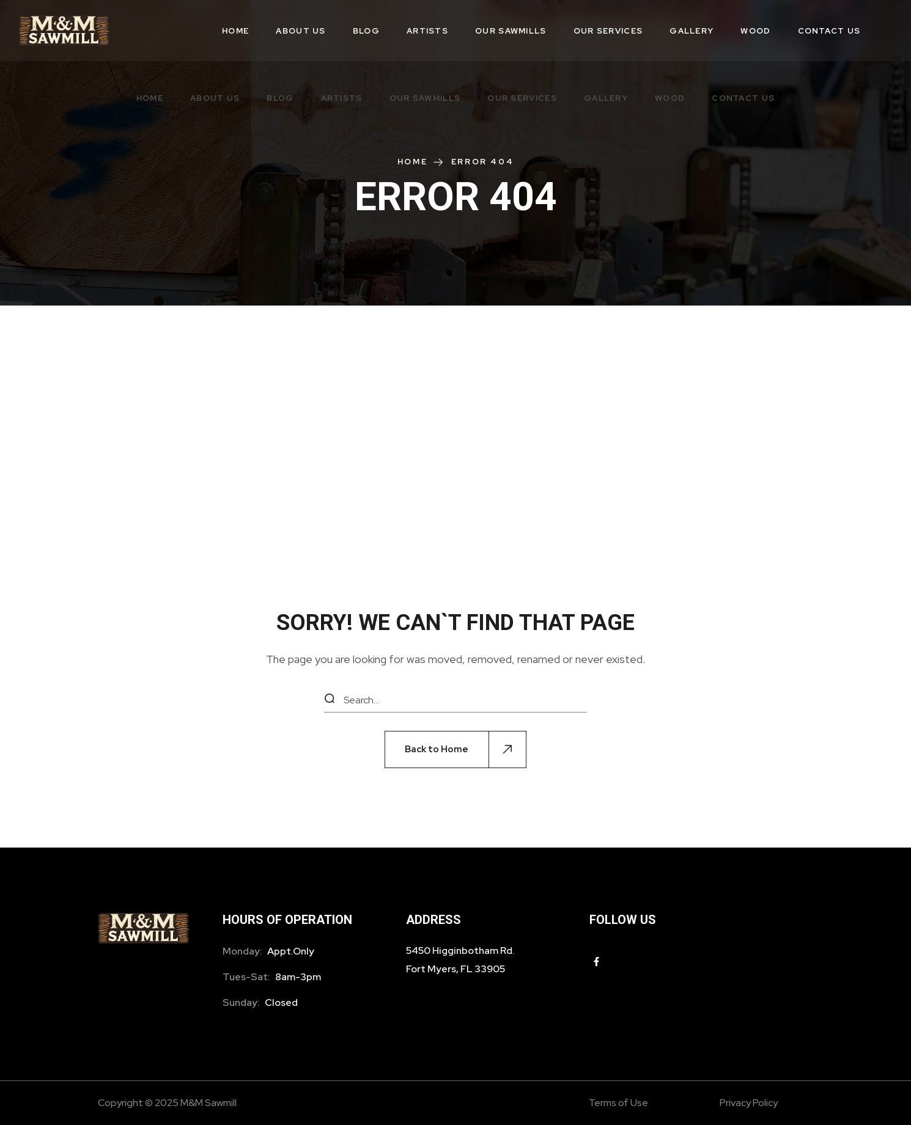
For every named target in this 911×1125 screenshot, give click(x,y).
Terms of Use (618, 1102)
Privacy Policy (749, 1102)
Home (412, 161)
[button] (455, 749)
